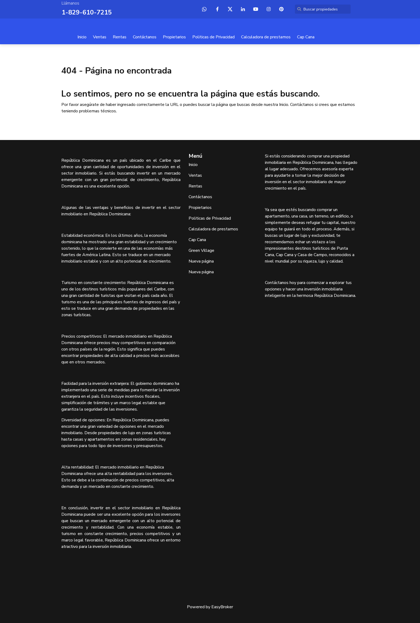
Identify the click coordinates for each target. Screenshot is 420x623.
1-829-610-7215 (87, 12)
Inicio (82, 37)
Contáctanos (144, 37)
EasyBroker (222, 607)
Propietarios (174, 37)
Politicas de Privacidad (213, 37)
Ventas (99, 37)
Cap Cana (305, 37)
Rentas (119, 37)
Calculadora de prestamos (266, 37)
